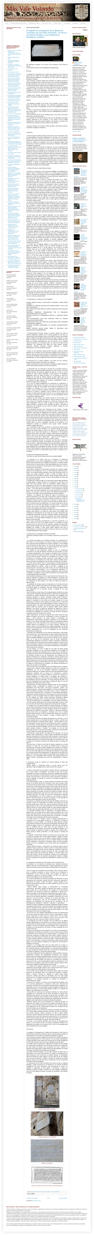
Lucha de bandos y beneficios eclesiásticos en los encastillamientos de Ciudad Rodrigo (14, 169)
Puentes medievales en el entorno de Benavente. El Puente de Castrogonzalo (14, 221)
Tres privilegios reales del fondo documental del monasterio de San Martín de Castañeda (14, 247)
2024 (75, 470)
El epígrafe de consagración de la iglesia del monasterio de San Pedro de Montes (14, 96)
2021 (75, 476)
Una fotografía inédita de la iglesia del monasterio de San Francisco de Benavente (14, 262)
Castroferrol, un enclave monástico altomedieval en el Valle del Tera (14, 66)
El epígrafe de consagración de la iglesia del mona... (80, 500)
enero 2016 (78, 497)
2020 (75, 478)
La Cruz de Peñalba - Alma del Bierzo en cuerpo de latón (83, 321)
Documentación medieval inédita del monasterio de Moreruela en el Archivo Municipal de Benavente (14, 79)
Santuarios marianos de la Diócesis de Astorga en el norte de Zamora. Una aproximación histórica (14, 237)
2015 (75, 504)
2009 (75, 516)
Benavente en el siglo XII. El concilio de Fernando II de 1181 (83, 305)
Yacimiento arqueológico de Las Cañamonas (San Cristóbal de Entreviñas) (14, 266)
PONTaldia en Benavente (80, 363)
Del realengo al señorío (13, 72)
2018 (75, 482)
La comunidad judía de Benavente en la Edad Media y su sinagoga (83, 189)
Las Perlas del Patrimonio (80, 528)
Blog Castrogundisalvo (79, 337)
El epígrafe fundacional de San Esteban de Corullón (14, 100)
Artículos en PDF (46, 23)
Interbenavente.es (78, 340)
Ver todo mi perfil (76, 131)
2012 (75, 510)
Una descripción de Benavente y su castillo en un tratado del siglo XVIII (14, 257)
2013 (75, 508)
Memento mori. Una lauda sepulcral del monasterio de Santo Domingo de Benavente (14, 174)
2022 (75, 474)
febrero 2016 (78, 494)
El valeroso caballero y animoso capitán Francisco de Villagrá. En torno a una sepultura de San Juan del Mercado (14, 118)
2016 (75, 487)
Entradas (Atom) (37, 1200)
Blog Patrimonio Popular (79, 356)
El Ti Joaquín (77, 349)
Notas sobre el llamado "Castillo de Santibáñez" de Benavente (14, 203)
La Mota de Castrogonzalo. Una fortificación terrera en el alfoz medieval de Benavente (14, 143)
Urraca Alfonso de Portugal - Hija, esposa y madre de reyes (83, 222)
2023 (75, 472)
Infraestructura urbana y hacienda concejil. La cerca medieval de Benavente (14, 128)
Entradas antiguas (63, 1198)
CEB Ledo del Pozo (78, 346)
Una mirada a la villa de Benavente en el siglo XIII (83, 253)
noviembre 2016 (79, 490)
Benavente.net (77, 342)
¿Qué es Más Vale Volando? (18, 23)
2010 (75, 514)
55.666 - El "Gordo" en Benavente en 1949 (83, 205)
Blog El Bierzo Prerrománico (80, 339)
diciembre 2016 (79, 488)
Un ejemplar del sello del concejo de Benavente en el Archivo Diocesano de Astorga (14, 252)
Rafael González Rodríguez (78, 63)
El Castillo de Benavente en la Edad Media (14, 93)
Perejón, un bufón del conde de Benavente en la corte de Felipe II (79, 139)
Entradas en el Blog (34, 23)
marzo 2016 (78, 492)
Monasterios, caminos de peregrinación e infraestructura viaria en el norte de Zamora (14, 180)
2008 (75, 518)
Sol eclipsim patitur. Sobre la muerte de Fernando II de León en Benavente (14, 242)
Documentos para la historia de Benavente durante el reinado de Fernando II (14, 85)
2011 (75, 512)
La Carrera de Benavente (14, 131)
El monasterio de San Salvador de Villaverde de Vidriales (14, 104)
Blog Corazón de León (79, 344)
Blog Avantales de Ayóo (79, 354)
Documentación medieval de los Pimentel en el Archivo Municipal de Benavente (14, 75)
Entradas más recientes (32, 1198)
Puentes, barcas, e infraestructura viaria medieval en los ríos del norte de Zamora (13, 226)
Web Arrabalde (77, 361)
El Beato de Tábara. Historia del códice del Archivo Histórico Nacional (14, 89)
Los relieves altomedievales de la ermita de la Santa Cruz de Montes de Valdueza (14, 161)
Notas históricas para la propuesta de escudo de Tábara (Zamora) (13, 185)
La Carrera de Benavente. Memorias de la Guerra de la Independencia (14, 134)
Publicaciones (57, 23)
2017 (75, 484)
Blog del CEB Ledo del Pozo (80, 348)
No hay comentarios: (55, 1191)
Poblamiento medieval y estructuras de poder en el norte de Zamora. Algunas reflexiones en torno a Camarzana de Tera (14, 216)
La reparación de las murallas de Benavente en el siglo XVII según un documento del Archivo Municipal (14, 148)
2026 (75, 466)
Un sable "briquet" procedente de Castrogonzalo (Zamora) (83, 237)
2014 (75, 506)
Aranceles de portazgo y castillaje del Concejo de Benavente (13, 61)
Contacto (83, 23)
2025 (75, 468)
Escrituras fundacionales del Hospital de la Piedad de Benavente (14, 123)
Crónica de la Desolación (80, 526)
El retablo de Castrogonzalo (14, 113)
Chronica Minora (78, 525)
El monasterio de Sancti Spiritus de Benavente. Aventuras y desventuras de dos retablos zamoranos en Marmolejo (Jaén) (14, 109)
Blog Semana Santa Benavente (78, 352)
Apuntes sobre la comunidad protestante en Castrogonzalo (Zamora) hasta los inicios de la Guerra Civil (14, 53)
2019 (75, 480)
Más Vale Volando (30, 8)
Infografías (75, 23)
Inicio (6, 23)
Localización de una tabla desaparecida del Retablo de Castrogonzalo (14, 157)
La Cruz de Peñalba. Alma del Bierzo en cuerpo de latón (14, 138)
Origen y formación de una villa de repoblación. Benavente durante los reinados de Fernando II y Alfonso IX (14, 209)
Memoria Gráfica (78, 531)
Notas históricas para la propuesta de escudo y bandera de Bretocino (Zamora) (13, 190)
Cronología (67, 23)
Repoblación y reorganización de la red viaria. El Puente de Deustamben (13, 231)
